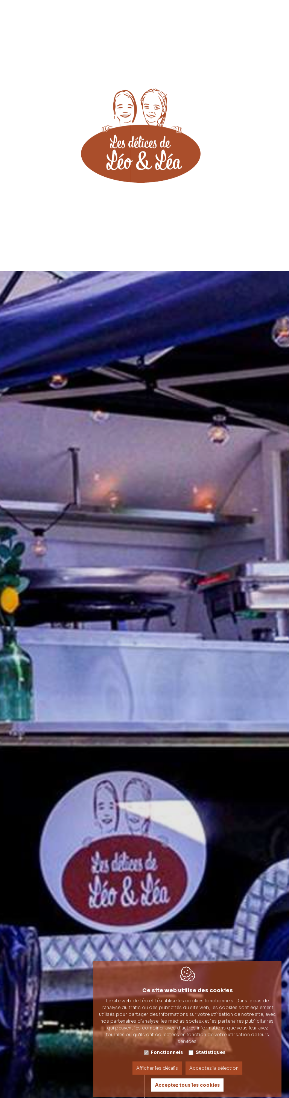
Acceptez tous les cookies (187, 1078)
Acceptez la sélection (214, 1061)
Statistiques (210, 1045)
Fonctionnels (167, 1045)
